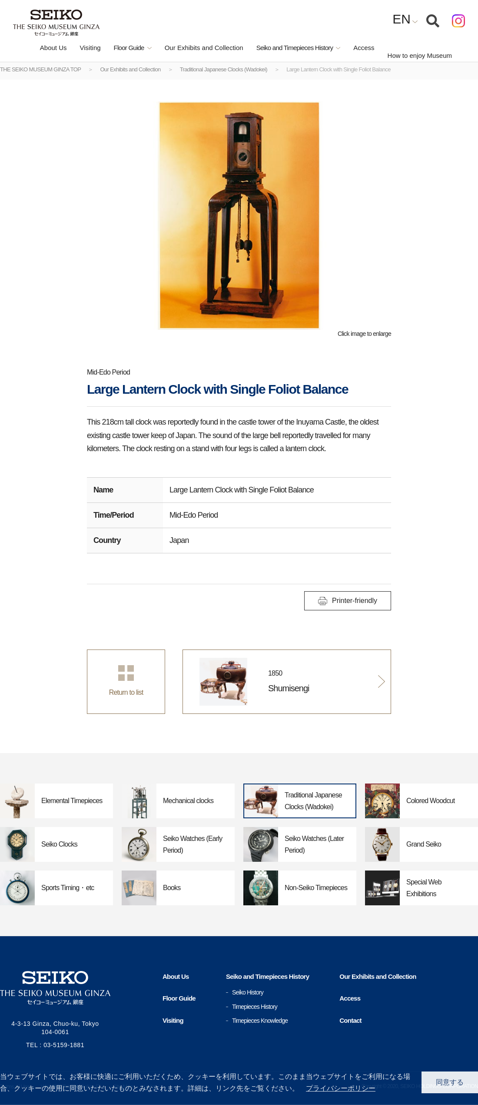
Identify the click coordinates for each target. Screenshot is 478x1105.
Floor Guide (179, 998)
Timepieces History (254, 1006)
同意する (450, 1082)
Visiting (71, 47)
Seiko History (247, 992)
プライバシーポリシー (340, 1088)
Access (345, 47)
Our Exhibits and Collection (185, 47)
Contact (350, 1020)
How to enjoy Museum (417, 48)
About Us (35, 47)
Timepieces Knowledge (260, 1020)
